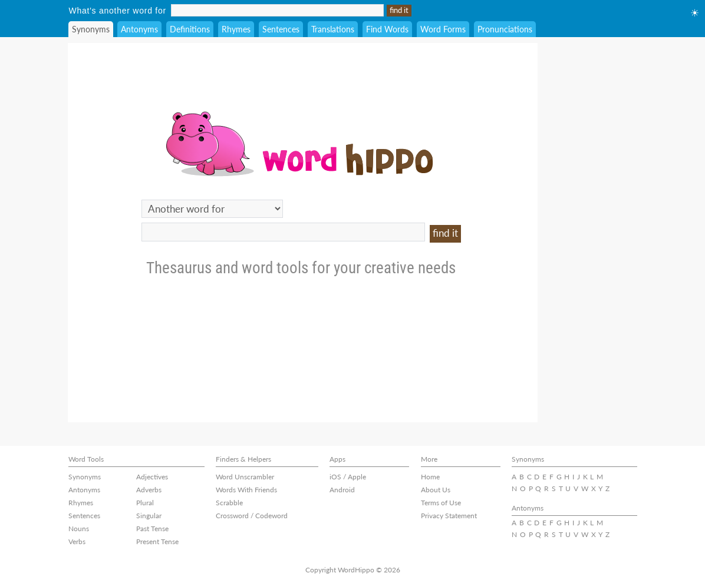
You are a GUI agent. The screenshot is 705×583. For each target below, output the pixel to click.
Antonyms (139, 29)
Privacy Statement (449, 515)
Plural (145, 502)
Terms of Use (441, 502)
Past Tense (152, 528)
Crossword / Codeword (252, 515)
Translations (332, 29)
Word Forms (443, 29)
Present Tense (157, 541)
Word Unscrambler (245, 476)
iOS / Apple (348, 476)
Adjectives (152, 476)
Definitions (190, 29)
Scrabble (229, 502)
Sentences (280, 29)
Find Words (387, 29)
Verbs (76, 541)
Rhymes (236, 29)
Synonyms (91, 29)
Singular (149, 515)
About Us (435, 489)
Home (430, 476)
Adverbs (149, 489)
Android (342, 489)
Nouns (78, 528)
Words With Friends (246, 489)
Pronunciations (504, 29)
